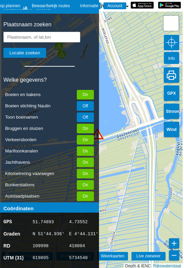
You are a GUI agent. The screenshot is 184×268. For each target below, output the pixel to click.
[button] (171, 23)
